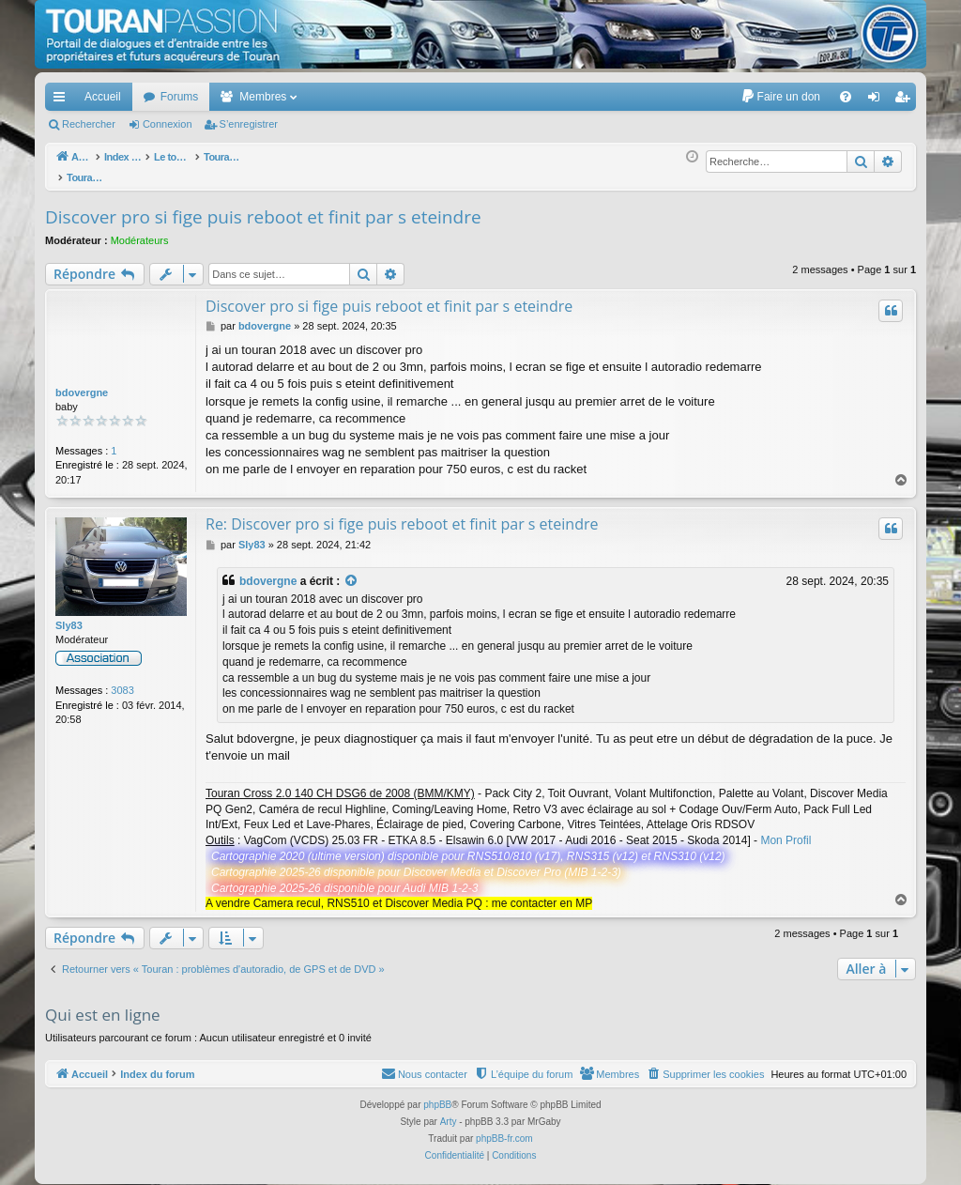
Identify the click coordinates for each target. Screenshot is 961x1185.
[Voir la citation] (351, 571)
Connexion (167, 124)
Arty (448, 1111)
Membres (262, 96)
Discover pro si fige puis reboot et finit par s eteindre (263, 206)
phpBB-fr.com (504, 1128)
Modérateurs (140, 230)
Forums (179, 96)
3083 (122, 679)
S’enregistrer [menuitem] (906, 100)
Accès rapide (63, 100)
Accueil (102, 96)
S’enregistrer (249, 124)
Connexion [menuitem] (878, 100)
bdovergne (81, 382)
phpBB (437, 1094)
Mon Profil (785, 830)
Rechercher (88, 124)
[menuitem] (780, 97)
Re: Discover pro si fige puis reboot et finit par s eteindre (402, 513)
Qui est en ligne (102, 1004)
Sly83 (69, 615)
